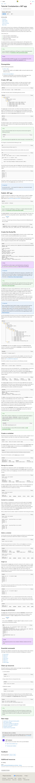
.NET (5, 3)
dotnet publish (17, 198)
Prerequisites (4, 19)
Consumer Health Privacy (6, 779)
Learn (2, 3)
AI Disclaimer (4, 778)
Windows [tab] (3, 217)
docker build (5, 654)
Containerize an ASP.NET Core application (11, 723)
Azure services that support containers (10, 725)
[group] (17, 226)
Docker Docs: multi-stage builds (8, 285)
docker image (5, 662)
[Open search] (30, 1)
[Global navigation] (1, 1)
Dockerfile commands (7, 726)
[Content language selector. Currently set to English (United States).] (7, 776)
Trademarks (19, 779)
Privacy (24, 778)
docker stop (5, 658)
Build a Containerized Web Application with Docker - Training (11, 765)
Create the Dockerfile (5, 23)
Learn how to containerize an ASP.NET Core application (12, 60)
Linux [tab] (7, 217)
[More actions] (33, 4)
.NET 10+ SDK (5, 68)
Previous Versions (10, 778)
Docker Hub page (5, 312)
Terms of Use (14, 779)
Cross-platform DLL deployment (12, 358)
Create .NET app (4, 20)
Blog (15, 778)
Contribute (19, 778)
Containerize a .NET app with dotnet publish (19, 52)
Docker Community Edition (8, 73)
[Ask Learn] (31, 4)
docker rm (5, 659)
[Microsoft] (17, 1)
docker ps (5, 656)
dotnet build (11, 198)
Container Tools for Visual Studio (9, 727)
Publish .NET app (4, 21)
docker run (5, 655)
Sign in (33, 1)
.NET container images (7, 722)
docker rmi (5, 660)
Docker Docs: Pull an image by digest (15, 276)
